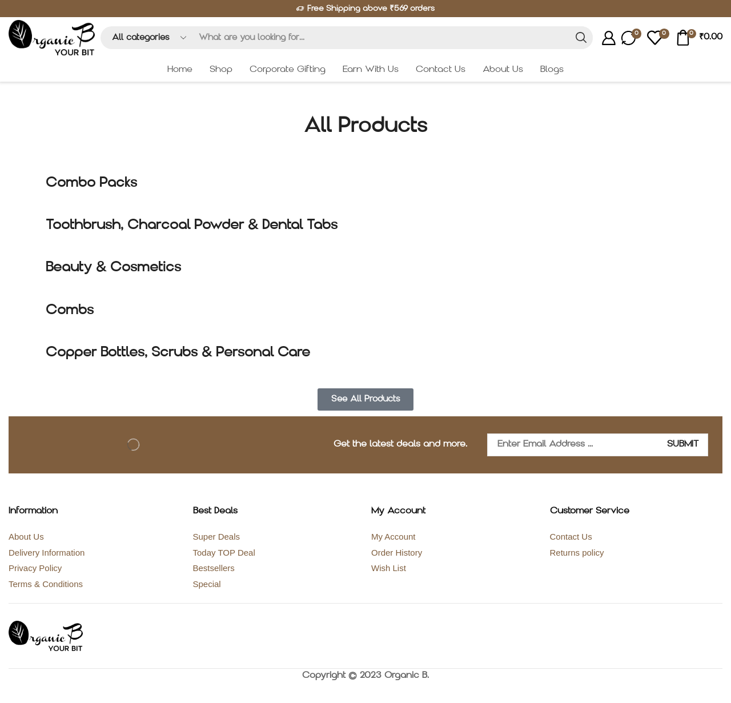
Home (179, 69)
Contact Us (440, 69)
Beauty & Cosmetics (113, 268)
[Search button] (581, 37)
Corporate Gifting (288, 69)
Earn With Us (371, 69)
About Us (503, 69)
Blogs (552, 69)
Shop (221, 69)
